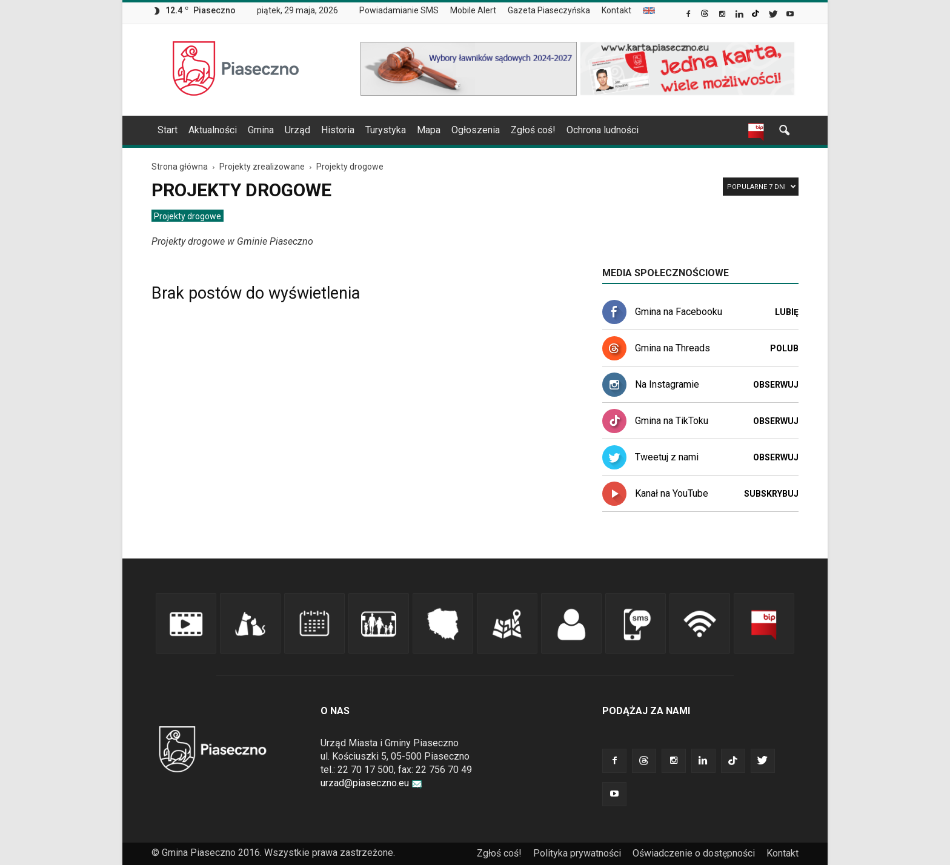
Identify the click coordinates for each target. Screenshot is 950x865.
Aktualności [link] (212, 130)
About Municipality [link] (649, 11)
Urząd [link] (297, 130)
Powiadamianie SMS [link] (399, 10)
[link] (689, 15)
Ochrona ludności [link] (602, 130)
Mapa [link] (428, 130)
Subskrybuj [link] (771, 494)
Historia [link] (337, 130)
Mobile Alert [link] (473, 10)
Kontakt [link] (616, 10)
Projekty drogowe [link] (187, 216)
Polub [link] (784, 348)
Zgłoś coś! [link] (533, 130)
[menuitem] (403, 10)
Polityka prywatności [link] (577, 853)
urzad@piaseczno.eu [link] (371, 783)
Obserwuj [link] (776, 384)
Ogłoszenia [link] (475, 130)
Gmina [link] (261, 130)
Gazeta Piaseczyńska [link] (549, 10)
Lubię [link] (787, 312)
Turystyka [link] (385, 130)
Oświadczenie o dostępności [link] (694, 853)
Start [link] (168, 130)
